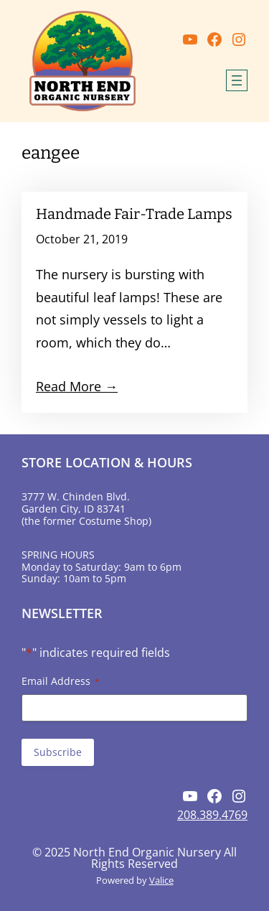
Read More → (77, 386)
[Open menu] (236, 80)
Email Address (61, 681)
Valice (161, 880)
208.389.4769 (212, 815)
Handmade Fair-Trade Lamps (134, 214)
